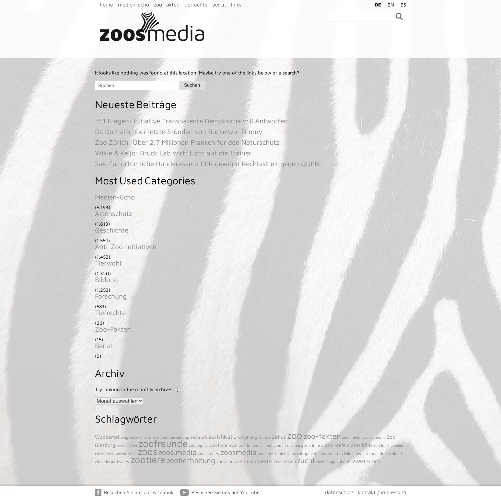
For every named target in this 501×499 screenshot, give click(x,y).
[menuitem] (376, 4)
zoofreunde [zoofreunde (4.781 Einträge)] (163, 443)
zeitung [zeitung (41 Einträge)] (182, 437)
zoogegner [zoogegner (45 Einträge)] (198, 445)
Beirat (104, 345)
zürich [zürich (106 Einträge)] (373, 461)
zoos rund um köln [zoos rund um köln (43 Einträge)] (334, 453)
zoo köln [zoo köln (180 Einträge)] (361, 444)
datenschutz (339, 492)
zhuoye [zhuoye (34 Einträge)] (265, 437)
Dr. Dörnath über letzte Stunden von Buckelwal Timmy (178, 131)
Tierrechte (110, 312)
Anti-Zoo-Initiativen (126, 246)
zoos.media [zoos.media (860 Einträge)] (177, 452)
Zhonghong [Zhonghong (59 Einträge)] (245, 437)
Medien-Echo (115, 197)
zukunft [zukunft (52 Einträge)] (344, 461)
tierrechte (195, 4)
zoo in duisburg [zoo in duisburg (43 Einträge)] (289, 445)
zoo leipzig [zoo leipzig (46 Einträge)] (383, 445)
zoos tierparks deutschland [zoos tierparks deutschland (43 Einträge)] (377, 453)
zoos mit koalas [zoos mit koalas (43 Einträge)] (272, 453)
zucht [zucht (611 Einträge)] (306, 460)
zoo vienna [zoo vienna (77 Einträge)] (227, 461)
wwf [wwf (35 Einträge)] (155, 437)
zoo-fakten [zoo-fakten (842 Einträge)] (322, 436)
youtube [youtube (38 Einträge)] (168, 437)
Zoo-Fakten (113, 329)
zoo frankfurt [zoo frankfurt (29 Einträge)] (127, 446)
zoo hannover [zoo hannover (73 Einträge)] (224, 445)
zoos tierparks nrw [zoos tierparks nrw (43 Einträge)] (112, 461)
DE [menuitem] (378, 4)
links (236, 4)
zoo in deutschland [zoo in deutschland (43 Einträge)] (256, 445)
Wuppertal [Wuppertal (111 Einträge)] (107, 437)
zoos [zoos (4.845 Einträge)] (147, 451)
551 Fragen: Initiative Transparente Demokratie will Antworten (191, 121)
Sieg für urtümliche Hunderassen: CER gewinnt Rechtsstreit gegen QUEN (207, 163)
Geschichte (111, 230)
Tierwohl (108, 263)
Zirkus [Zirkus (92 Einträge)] (279, 437)
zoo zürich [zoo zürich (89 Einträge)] (285, 461)
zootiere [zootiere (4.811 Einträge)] (148, 459)
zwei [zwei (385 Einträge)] (358, 460)
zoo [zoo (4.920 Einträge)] (294, 435)
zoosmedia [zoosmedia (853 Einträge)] (239, 452)
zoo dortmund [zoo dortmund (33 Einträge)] (374, 437)
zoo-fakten (167, 4)
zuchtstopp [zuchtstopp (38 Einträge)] (325, 461)
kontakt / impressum (382, 492)
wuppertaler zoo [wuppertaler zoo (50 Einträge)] (136, 437)
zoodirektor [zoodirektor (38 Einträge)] (352, 437)
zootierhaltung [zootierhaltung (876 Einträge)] (191, 460)
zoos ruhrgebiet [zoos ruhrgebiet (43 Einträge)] (301, 453)
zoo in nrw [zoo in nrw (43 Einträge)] (314, 445)
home (106, 4)
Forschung (111, 296)
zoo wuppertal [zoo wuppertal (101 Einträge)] (256, 461)
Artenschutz (113, 213)
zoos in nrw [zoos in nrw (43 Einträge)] (208, 453)
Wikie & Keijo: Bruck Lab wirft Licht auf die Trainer (173, 153)
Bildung (106, 279)
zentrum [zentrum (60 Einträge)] (199, 437)
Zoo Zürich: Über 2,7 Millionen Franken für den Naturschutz (187, 142)
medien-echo (133, 4)
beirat (219, 4)
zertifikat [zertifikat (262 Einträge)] (220, 436)
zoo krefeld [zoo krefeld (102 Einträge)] (337, 445)
